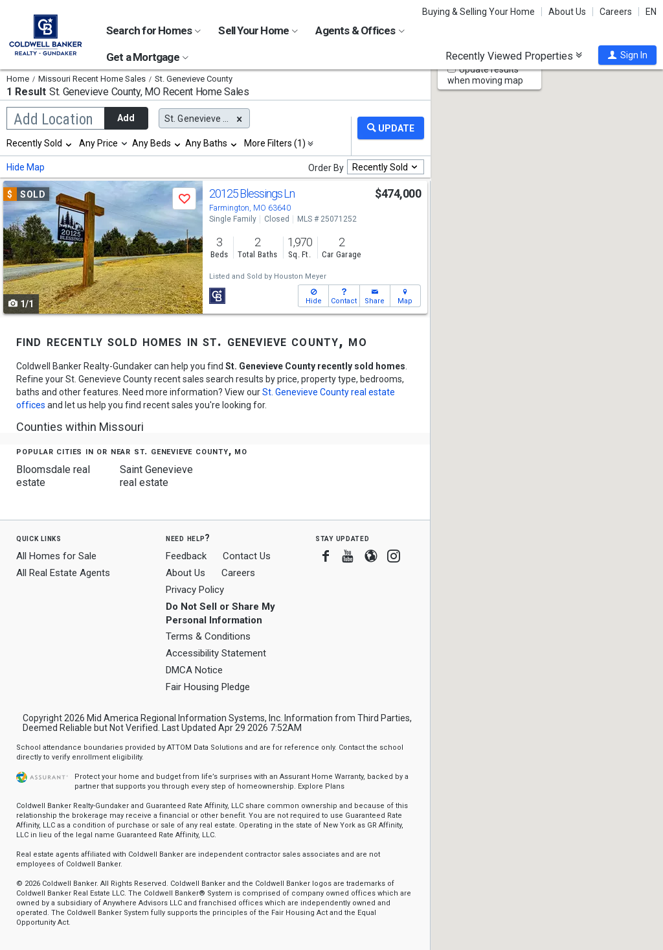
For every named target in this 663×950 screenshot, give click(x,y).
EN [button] (651, 11)
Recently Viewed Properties (513, 56)
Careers (616, 11)
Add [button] (126, 118)
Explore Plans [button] (321, 786)
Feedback (186, 556)
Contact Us (247, 556)
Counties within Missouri (80, 427)
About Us (567, 11)
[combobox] (39, 143)
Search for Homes (153, 30)
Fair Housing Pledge (208, 687)
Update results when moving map (485, 75)
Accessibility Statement (216, 653)
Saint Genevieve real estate (156, 476)
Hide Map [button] (25, 167)
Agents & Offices (359, 30)
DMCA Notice (194, 670)
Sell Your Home (258, 30)
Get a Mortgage (147, 57)
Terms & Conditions (208, 636)
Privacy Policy (195, 590)
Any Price (98, 143)
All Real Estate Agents (63, 573)
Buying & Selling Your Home (478, 11)
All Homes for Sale (56, 556)
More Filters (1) (275, 143)
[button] (627, 55)
